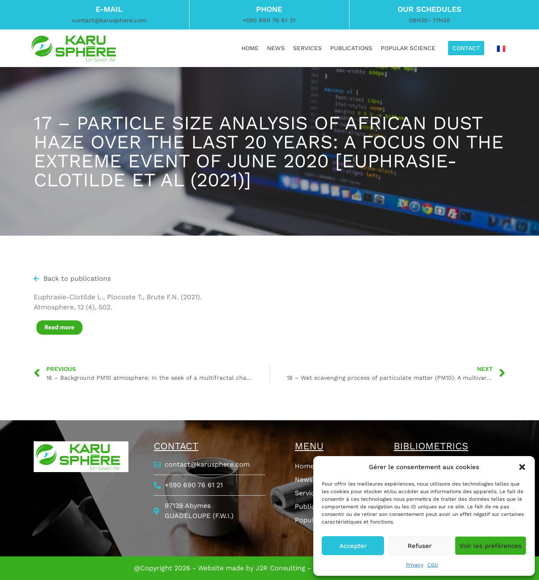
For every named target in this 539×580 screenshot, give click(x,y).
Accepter (353, 546)
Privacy (414, 565)
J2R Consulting (280, 568)
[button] (522, 467)
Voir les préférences (490, 546)
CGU (432, 565)
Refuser (420, 546)
